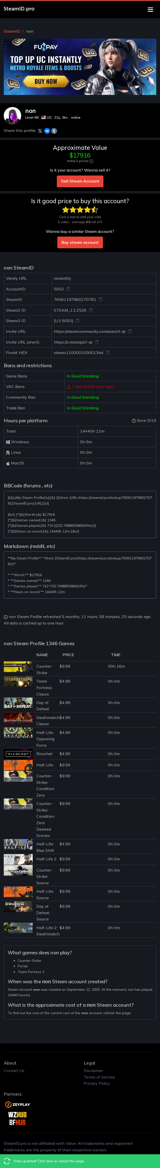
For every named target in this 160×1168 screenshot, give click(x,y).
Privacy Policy (97, 1083)
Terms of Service (99, 1077)
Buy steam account (80, 242)
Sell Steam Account (80, 181)
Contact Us (14, 1070)
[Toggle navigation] (150, 9)
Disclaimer (93, 1070)
